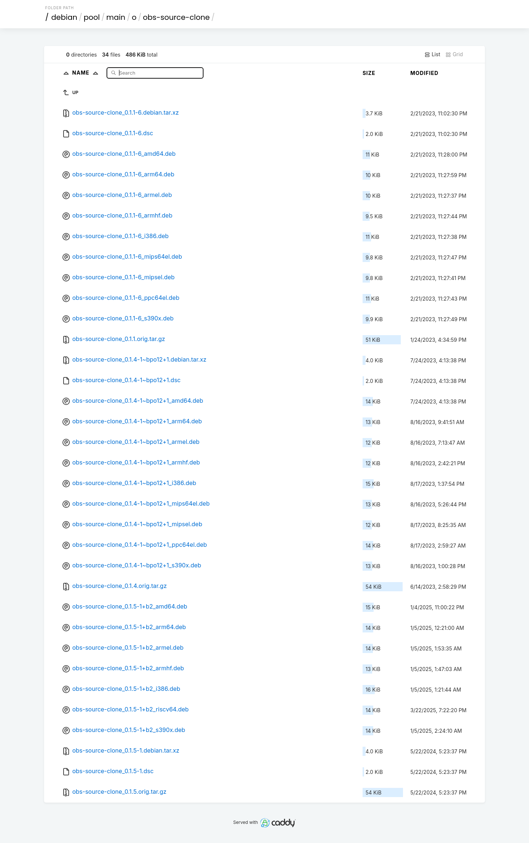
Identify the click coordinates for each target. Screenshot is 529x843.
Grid (454, 54)
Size (369, 73)
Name (86, 72)
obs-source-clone (176, 17)
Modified (424, 73)
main (115, 17)
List (432, 54)
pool (92, 17)
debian (64, 17)
